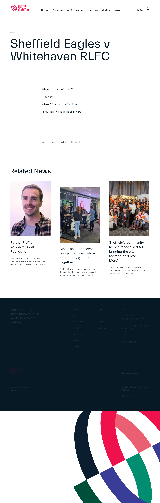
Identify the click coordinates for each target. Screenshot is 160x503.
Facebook (75, 142)
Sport (69, 10)
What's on (106, 10)
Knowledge (58, 10)
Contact (140, 10)
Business (94, 10)
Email (53, 142)
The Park (45, 10)
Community (81, 10)
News (117, 10)
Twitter (63, 142)
